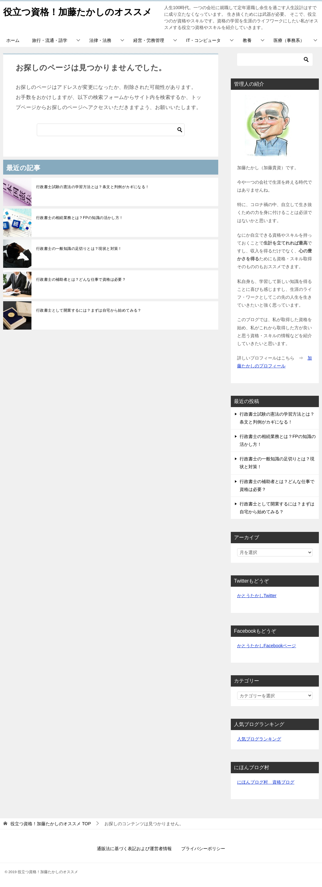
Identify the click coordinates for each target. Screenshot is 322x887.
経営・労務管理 (148, 40)
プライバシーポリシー (203, 848)
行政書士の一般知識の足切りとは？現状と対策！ (79, 248)
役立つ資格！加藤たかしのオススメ (80, 11)
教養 (247, 40)
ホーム (12, 40)
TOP (50, 823)
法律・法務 (100, 40)
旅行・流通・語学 (49, 40)
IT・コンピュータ (203, 40)
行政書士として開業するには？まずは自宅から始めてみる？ (89, 310)
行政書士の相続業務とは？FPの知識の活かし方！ (79, 218)
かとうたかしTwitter (256, 595)
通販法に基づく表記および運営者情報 (134, 848)
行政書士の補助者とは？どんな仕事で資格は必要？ (81, 279)
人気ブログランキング (259, 738)
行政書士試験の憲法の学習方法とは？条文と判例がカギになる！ (92, 187)
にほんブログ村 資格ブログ (265, 782)
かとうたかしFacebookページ (266, 645)
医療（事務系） (289, 40)
